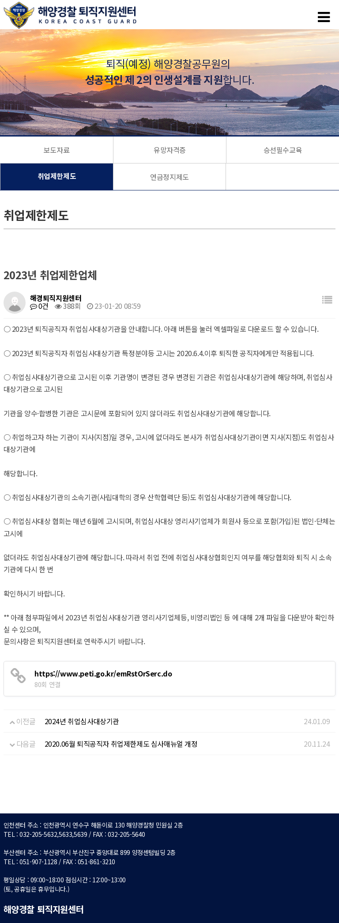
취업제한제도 (57, 176)
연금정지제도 (169, 176)
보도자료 (56, 149)
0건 (39, 305)
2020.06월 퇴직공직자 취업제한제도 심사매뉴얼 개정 (121, 743)
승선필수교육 (283, 149)
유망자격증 (170, 149)
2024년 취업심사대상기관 (82, 721)
